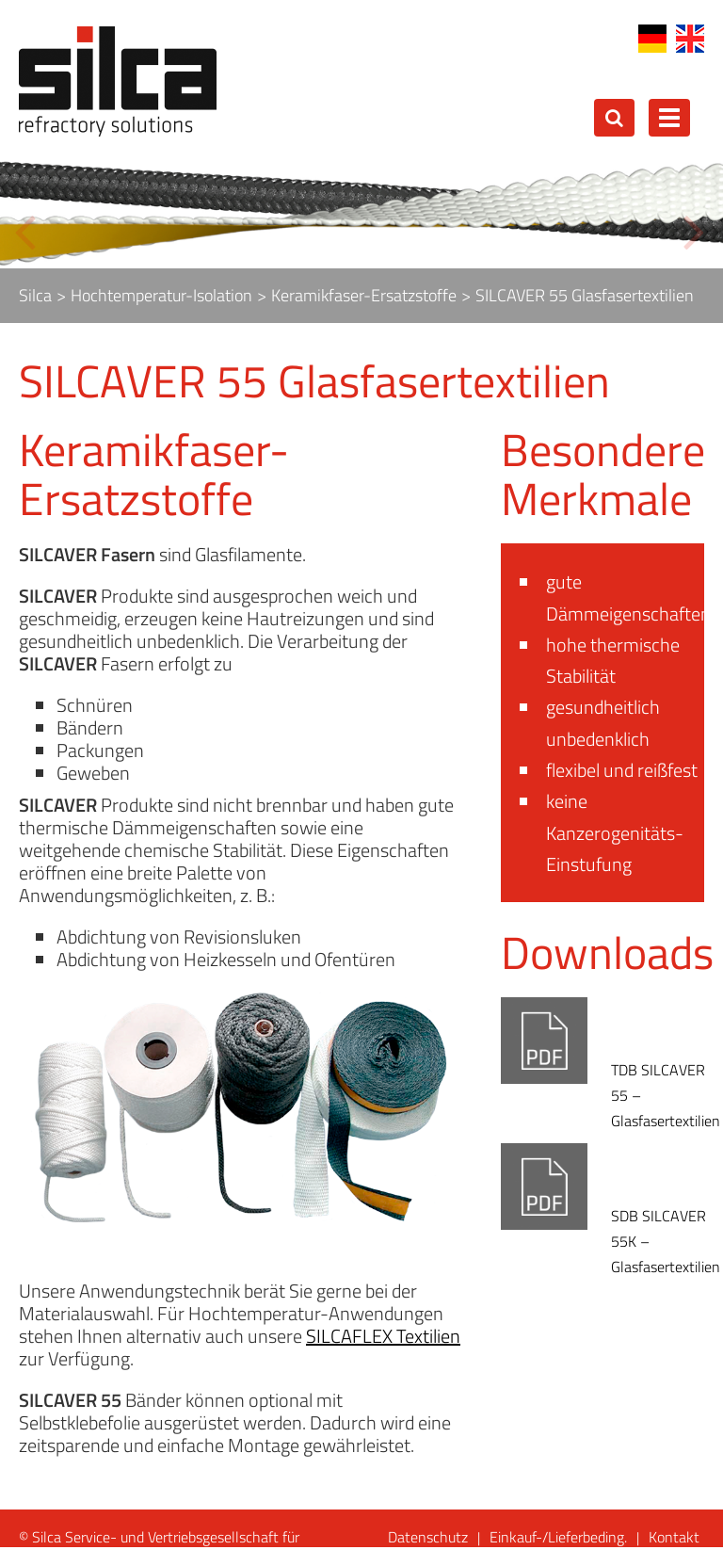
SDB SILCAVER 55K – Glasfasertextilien (665, 1241)
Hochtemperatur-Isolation (161, 295)
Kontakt (674, 1537)
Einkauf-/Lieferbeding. (558, 1537)
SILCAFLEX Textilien (383, 1335)
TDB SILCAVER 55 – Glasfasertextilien (665, 1095)
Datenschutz (428, 1537)
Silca (35, 295)
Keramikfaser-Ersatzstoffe (364, 295)
